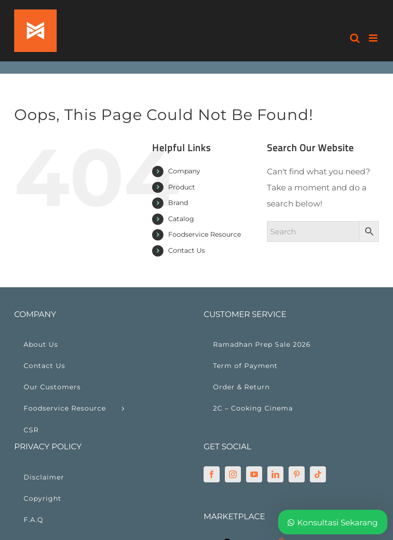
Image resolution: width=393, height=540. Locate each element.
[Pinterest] (297, 474)
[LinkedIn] (275, 474)
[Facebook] (212, 474)
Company (184, 171)
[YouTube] (254, 474)
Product (181, 187)
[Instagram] (233, 474)
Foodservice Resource (204, 234)
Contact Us (186, 250)
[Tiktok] (318, 474)
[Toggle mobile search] (354, 38)
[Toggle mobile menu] (374, 38)
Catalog (181, 218)
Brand (178, 202)
